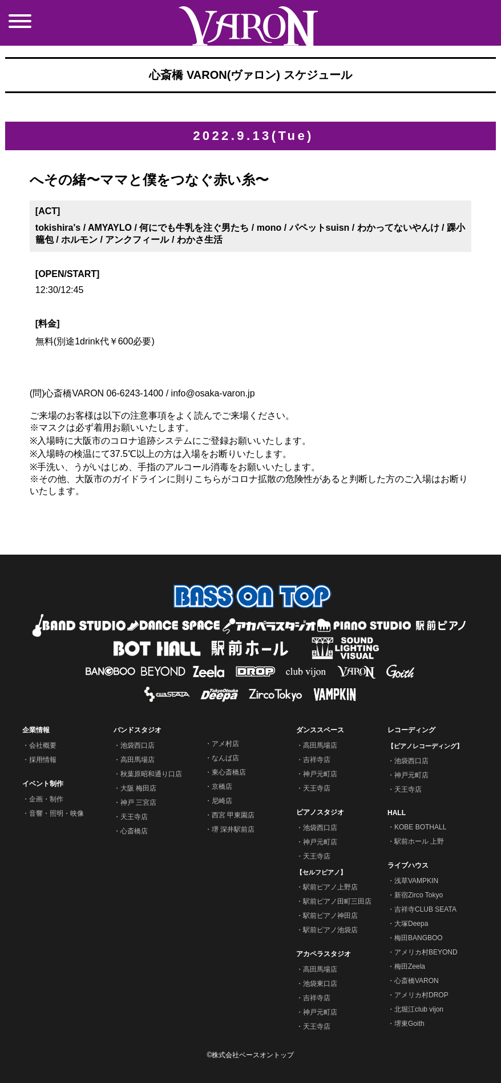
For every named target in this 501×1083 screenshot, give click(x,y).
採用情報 (42, 760)
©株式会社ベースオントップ (250, 1055)
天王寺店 (134, 817)
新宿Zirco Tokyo (418, 895)
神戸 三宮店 (138, 803)
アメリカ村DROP (421, 995)
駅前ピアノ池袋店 (330, 930)
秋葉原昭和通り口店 (151, 774)
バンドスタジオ (137, 730)
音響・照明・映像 (56, 813)
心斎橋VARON (416, 981)
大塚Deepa (411, 924)
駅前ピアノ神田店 (330, 916)
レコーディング (411, 730)
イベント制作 (42, 784)
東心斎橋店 (229, 772)
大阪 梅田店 (138, 788)
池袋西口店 (137, 745)
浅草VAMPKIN (416, 881)
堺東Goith (409, 1024)
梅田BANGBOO (418, 938)
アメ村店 (225, 744)
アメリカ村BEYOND (426, 952)
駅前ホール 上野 (419, 841)
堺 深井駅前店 (233, 829)
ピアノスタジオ (320, 812)
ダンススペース (320, 730)
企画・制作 (46, 799)
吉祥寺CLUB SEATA (425, 909)
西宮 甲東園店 (233, 815)
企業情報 (36, 730)
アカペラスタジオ (323, 954)
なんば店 (225, 758)
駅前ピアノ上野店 (330, 887)
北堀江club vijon (418, 1009)
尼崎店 (222, 801)
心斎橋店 (134, 831)
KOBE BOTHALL (420, 827)
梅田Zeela (409, 966)
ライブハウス (408, 865)
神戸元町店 (320, 774)
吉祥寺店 (316, 760)
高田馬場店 (137, 760)
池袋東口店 (320, 984)
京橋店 (222, 787)
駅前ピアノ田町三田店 (337, 901)
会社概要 (42, 745)
